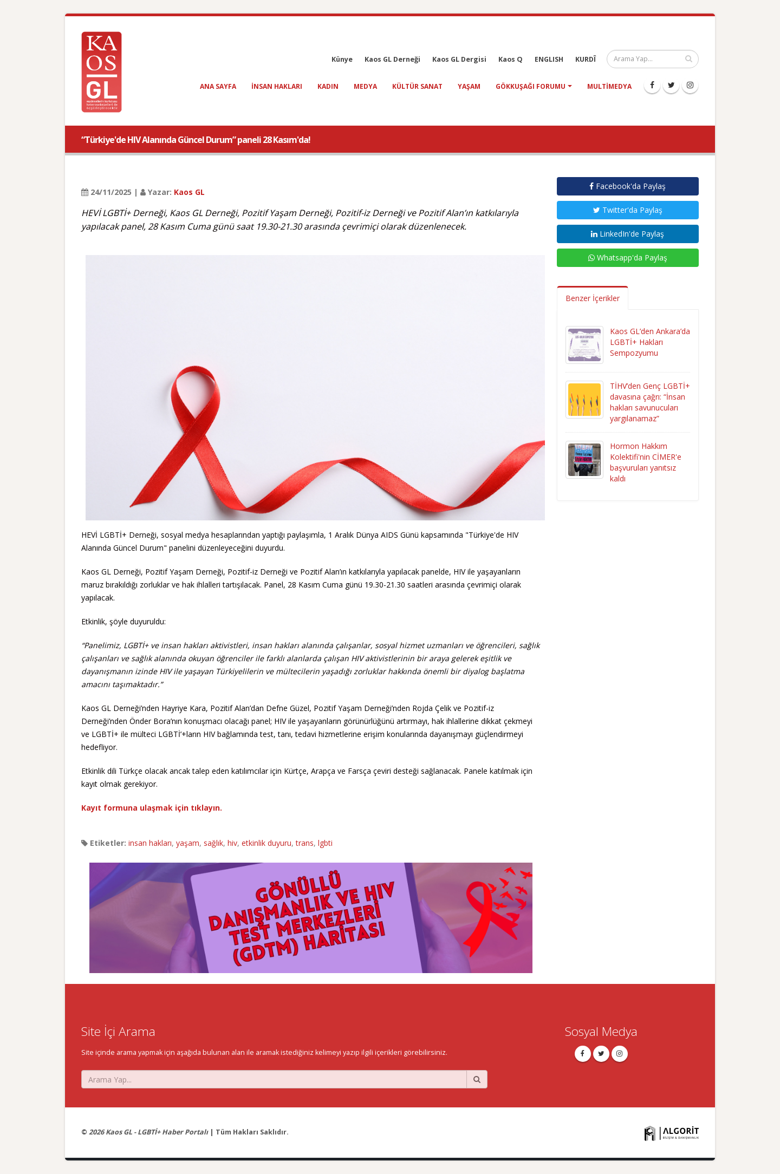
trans (305, 843)
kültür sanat (417, 86)
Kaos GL (189, 192)
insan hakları (276, 86)
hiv (232, 843)
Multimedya (609, 86)
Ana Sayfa (218, 86)
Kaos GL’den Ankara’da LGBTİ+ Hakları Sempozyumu (650, 342)
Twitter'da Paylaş (627, 210)
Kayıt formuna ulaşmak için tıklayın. (151, 808)
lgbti (325, 843)
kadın (328, 86)
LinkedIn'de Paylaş (627, 234)
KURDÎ (585, 59)
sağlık (213, 843)
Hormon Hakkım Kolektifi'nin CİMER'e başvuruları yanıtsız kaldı (645, 462)
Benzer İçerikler (593, 298)
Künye (342, 59)
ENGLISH (549, 59)
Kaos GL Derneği (392, 59)
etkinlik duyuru (266, 843)
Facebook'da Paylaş (627, 186)
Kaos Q (510, 59)
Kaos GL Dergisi (459, 59)
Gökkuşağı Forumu (531, 86)
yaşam (469, 86)
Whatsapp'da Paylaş (627, 257)
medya (365, 86)
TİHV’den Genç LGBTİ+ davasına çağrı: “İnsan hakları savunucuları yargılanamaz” (650, 402)
